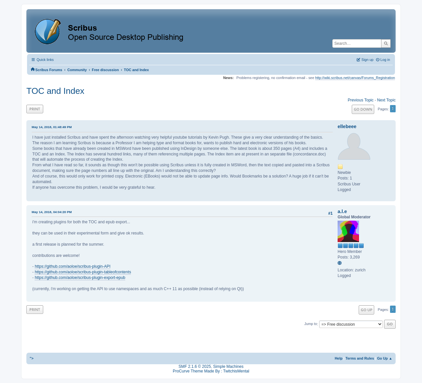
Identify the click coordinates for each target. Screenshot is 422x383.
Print (34, 108)
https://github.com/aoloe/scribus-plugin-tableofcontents (83, 272)
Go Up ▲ (384, 358)
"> (32, 358)
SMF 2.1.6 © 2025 (195, 366)
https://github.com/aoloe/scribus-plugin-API (72, 266)
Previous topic (361, 100)
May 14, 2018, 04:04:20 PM (52, 212)
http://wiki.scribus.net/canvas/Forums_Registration (355, 78)
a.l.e (342, 211)
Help (339, 358)
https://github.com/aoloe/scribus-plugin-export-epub (80, 277)
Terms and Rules (360, 358)
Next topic (386, 100)
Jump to (310, 324)
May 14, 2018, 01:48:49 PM (52, 127)
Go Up (366, 309)
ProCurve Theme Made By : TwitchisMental (211, 371)
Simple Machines (228, 366)
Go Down (363, 109)
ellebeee (347, 126)
